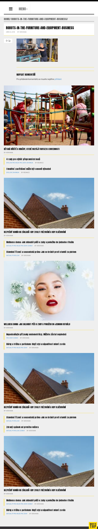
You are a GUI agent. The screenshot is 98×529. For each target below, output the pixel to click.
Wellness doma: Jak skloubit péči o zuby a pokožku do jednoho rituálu (40, 242)
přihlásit (58, 79)
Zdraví (30, 246)
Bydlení (9, 163)
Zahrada (29, 163)
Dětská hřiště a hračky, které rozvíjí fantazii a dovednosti (31, 149)
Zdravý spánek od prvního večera (22, 427)
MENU (22, 9)
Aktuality (9, 246)
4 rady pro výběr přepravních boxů (23, 159)
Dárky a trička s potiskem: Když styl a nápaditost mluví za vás (36, 344)
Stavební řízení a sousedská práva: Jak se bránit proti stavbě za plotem (41, 252)
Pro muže (15, 163)
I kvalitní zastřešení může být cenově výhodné (28, 169)
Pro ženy (23, 163)
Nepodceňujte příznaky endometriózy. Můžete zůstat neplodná (36, 334)
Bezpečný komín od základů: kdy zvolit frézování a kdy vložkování (35, 232)
